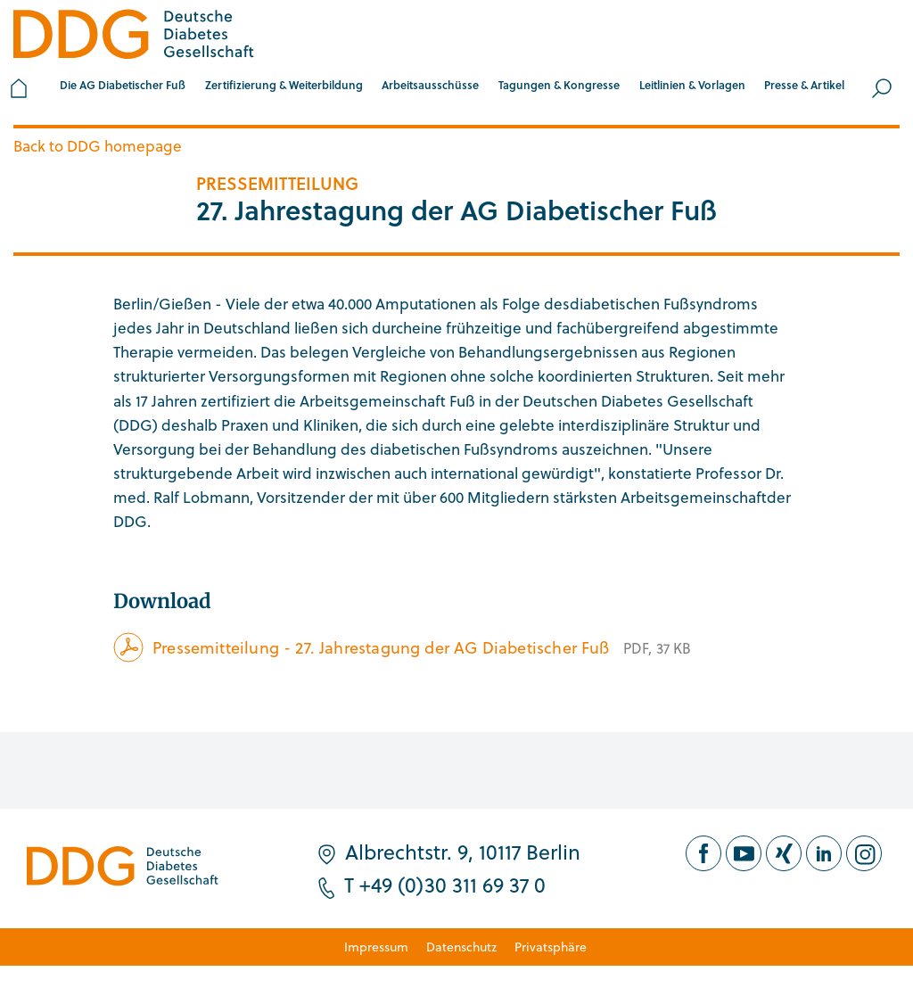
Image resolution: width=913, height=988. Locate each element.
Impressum (376, 946)
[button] (122, 88)
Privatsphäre (550, 946)
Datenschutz (461, 946)
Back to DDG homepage (97, 146)
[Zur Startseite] (133, 37)
